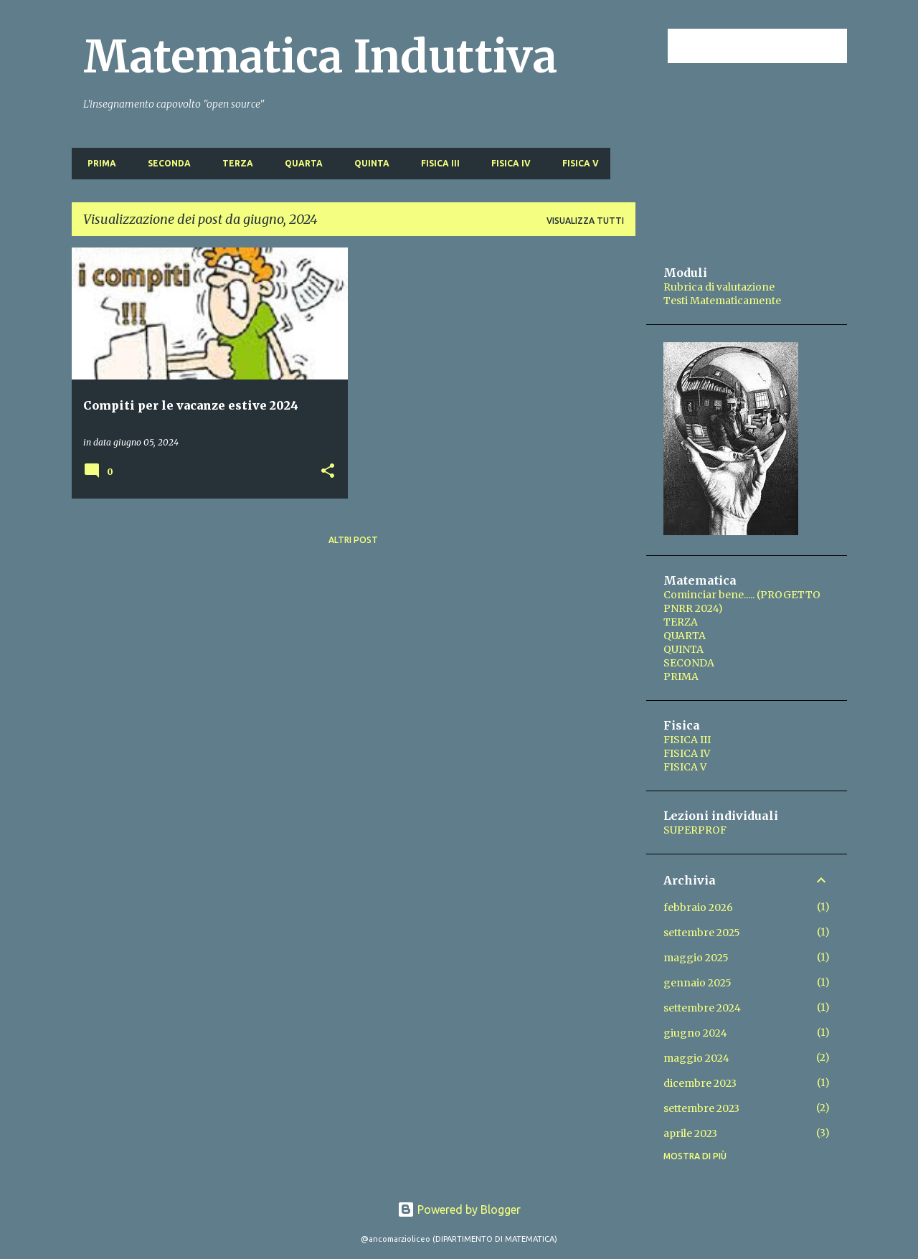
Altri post (353, 539)
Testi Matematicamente (722, 300)
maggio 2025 (696, 957)
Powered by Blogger (459, 1209)
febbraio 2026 (698, 907)
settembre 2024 (702, 1007)
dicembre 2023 (700, 1083)
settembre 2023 (701, 1108)
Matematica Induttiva (320, 57)
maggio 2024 (696, 1058)
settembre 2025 (701, 932)
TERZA (233, 163)
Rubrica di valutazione (719, 286)
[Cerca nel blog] (771, 46)
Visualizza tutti (585, 220)
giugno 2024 (695, 1033)
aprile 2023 (690, 1133)
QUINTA (367, 163)
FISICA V (576, 163)
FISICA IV (506, 163)
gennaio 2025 (697, 982)
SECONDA (164, 163)
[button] (327, 471)
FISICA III (436, 163)
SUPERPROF (695, 830)
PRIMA (97, 163)
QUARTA (299, 163)
